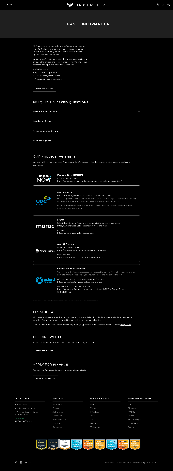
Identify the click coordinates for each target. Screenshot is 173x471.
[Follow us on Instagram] (21, 463)
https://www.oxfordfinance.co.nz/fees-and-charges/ (79, 282)
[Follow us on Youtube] (25, 463)
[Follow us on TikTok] (30, 463)
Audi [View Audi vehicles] (92, 419)
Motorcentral (150, 463)
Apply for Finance (44, 89)
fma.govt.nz (125, 325)
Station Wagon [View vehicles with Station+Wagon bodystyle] (134, 419)
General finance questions (45, 111)
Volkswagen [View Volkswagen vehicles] (95, 427)
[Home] (86, 5)
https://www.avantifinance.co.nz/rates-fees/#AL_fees (80, 258)
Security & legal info (42, 141)
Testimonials (58, 416)
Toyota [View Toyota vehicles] (93, 408)
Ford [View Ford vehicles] (92, 404)
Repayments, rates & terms (45, 131)
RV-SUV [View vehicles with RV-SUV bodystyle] (131, 412)
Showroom (57, 404)
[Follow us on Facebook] (16, 463)
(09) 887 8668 (21, 404)
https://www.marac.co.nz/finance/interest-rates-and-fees (82, 226)
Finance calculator (45, 378)
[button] (158, 5)
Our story (57, 423)
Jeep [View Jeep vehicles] (92, 416)
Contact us (57, 427)
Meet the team (59, 419)
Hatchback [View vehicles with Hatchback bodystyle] (133, 423)
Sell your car (58, 412)
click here (77, 209)
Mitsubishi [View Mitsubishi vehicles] (94, 412)
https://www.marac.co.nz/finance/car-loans (75, 233)
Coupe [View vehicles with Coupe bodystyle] (131, 416)
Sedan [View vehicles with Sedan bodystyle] (131, 427)
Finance (56, 408)
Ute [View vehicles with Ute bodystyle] (129, 404)
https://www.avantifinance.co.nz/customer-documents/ (81, 250)
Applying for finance (42, 121)
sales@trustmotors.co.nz (26, 408)
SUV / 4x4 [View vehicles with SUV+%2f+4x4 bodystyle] (132, 408)
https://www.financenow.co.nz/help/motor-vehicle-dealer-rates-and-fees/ (89, 181)
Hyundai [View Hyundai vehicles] (94, 423)
